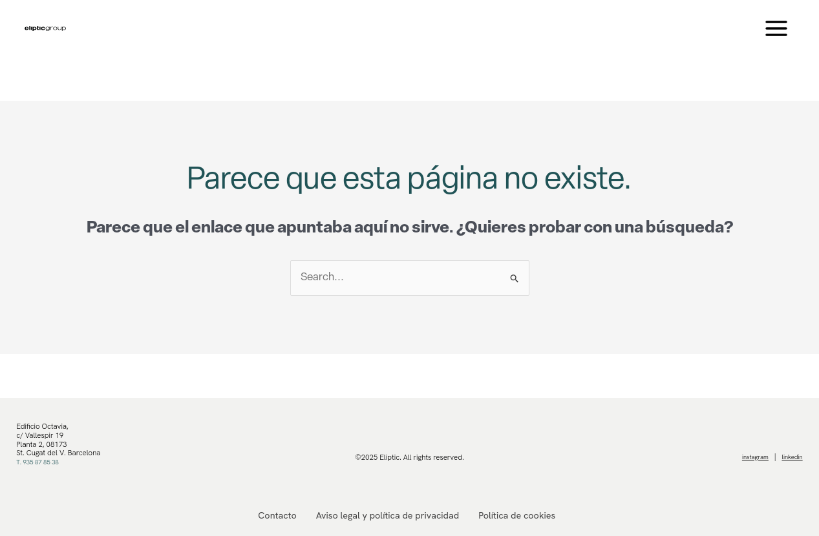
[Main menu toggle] (777, 28)
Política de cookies (514, 515)
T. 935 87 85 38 (41, 461)
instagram (748, 457)
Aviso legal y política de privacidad (388, 515)
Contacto (280, 515)
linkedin (790, 457)
